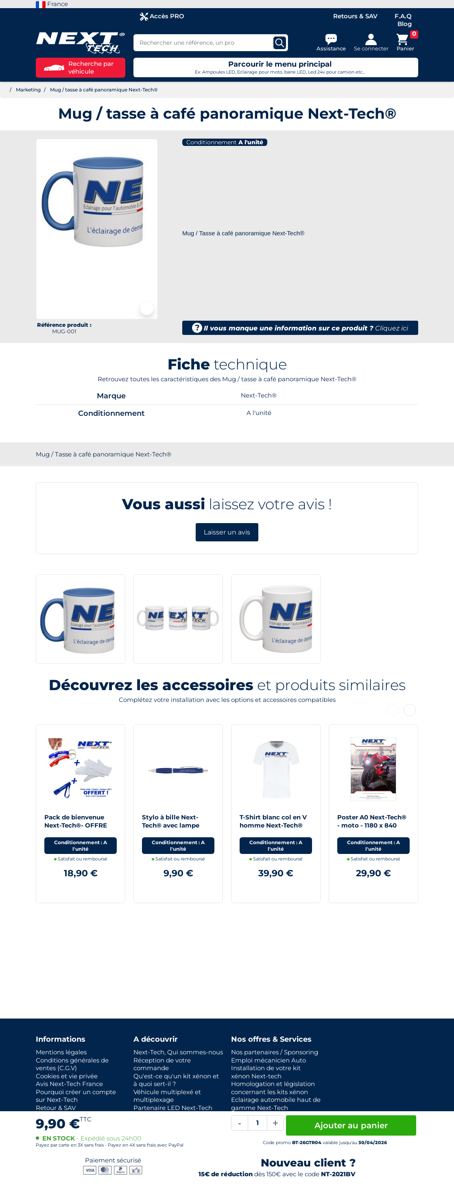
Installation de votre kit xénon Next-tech (266, 1072)
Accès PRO (162, 16)
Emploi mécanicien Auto (268, 1060)
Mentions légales (61, 1052)
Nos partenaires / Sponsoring (274, 1052)
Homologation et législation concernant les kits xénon (273, 1088)
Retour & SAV (56, 1108)
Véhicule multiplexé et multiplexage (167, 1096)
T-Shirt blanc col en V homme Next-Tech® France (273, 825)
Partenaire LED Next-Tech (172, 1108)
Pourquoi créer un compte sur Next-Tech (76, 1096)
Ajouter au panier (351, 1125)
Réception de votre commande (162, 1064)
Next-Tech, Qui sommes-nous (178, 1052)
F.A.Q (403, 16)
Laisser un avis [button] (227, 532)
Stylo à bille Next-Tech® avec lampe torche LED (170, 825)
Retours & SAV (355, 16)
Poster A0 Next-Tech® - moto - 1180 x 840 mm (371, 825)
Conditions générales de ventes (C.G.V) (72, 1064)
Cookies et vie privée (67, 1076)
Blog (404, 24)
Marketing (28, 90)
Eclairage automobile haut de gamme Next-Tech (276, 1104)
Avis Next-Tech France (69, 1084)
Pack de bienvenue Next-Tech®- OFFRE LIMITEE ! (75, 825)
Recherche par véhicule (79, 68)
